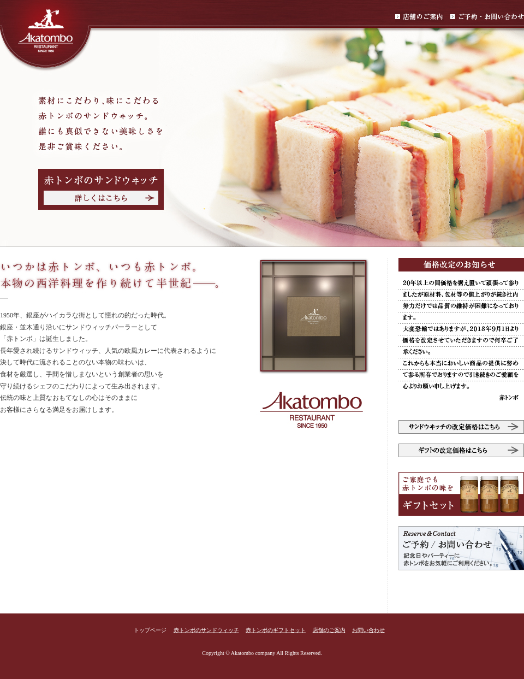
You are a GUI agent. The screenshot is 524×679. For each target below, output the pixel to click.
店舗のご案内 (329, 630)
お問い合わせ (368, 630)
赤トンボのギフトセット (276, 630)
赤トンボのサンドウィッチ (206, 630)
